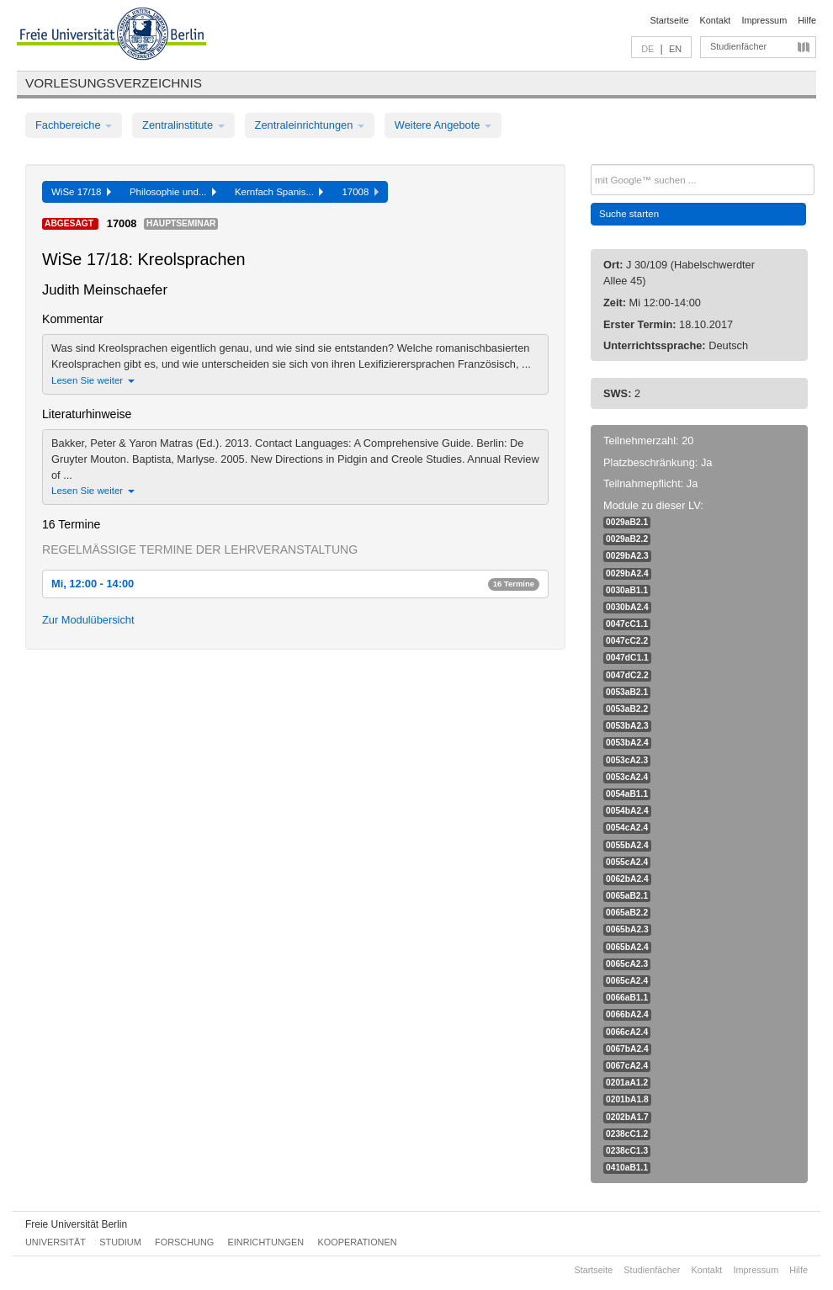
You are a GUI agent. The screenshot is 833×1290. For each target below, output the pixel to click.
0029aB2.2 (627, 539)
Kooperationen (357, 1242)
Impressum (764, 20)
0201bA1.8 (627, 1099)
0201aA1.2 (627, 1082)
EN (675, 49)
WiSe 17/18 (81, 192)
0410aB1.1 (627, 1167)
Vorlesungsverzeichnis (113, 83)
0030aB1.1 (627, 590)
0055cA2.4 (627, 862)
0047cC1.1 (627, 624)
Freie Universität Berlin (76, 1224)
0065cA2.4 (627, 980)
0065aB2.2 (627, 912)
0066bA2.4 (627, 1014)
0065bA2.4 (627, 947)
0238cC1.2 (627, 1134)
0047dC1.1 (627, 657)
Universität (55, 1242)
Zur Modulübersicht (88, 619)
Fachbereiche (73, 125)
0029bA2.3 (627, 555)
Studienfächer (738, 46)
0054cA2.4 (627, 827)
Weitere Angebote (443, 125)
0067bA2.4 (627, 1049)
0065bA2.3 (627, 929)
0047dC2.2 (627, 675)
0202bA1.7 (627, 1117)
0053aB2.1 (627, 692)
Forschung (184, 1242)
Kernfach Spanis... (279, 192)
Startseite (669, 20)
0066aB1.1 (627, 997)
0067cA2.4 (627, 1065)
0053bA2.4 (627, 742)
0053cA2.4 (627, 777)
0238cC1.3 (627, 1150)
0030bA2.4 (627, 607)
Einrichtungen (266, 1242)
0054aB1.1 (627, 794)
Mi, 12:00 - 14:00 (295, 583)
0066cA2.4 (627, 1032)
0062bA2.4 (627, 879)
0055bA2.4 (627, 845)
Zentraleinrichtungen (309, 125)
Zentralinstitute (183, 125)
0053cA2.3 (627, 760)
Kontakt (715, 20)
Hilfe (807, 20)
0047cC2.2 (627, 640)
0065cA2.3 (627, 964)
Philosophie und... (173, 192)
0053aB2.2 (627, 709)
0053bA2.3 (627, 725)
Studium (120, 1242)
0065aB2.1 (627, 895)
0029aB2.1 (627, 522)
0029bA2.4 (627, 573)
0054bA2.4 (627, 810)
